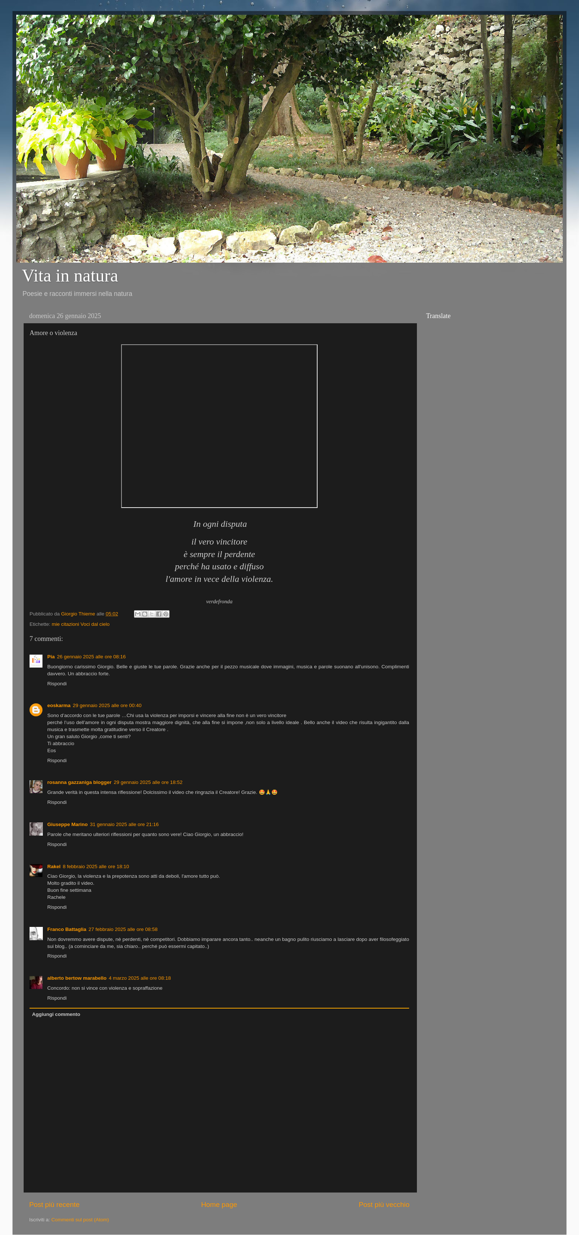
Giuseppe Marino (67, 824)
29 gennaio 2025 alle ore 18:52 (148, 782)
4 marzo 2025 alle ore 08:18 (140, 978)
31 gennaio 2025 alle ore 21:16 (124, 824)
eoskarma (59, 705)
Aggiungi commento (56, 1014)
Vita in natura (70, 275)
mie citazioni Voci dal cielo (81, 624)
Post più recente (54, 1204)
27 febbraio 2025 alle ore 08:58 (123, 929)
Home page (219, 1204)
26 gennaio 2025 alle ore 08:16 (91, 656)
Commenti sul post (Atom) (80, 1219)
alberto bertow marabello (77, 978)
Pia (51, 656)
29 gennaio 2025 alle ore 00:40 (107, 705)
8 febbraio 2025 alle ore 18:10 (96, 866)
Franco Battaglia (66, 929)
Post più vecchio (384, 1204)
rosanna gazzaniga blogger (79, 782)
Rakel (54, 866)
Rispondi (57, 683)
